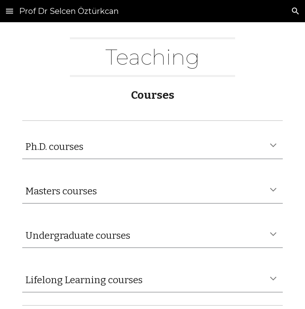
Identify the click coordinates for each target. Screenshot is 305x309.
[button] (9, 11)
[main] (152, 57)
